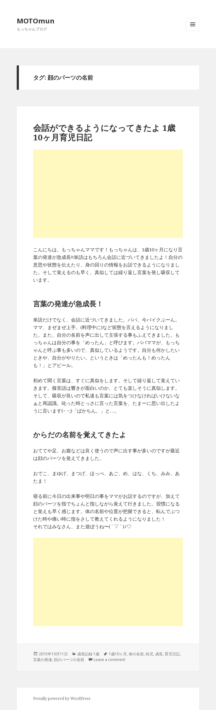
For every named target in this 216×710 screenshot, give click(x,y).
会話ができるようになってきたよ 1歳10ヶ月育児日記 (104, 132)
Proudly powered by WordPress (61, 698)
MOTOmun (36, 20)
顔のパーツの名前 (69, 659)
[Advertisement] (108, 194)
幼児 (149, 654)
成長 (159, 654)
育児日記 (172, 654)
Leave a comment (109, 659)
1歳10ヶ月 (118, 654)
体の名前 (136, 654)
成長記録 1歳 (88, 654)
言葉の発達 (42, 659)
